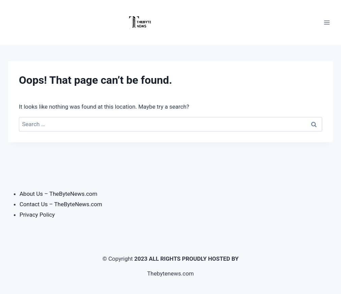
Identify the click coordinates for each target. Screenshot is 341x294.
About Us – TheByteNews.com (58, 193)
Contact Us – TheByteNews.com (61, 204)
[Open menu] (326, 22)
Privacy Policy (37, 214)
